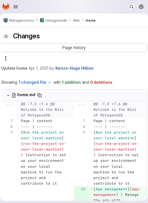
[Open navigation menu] (15, 6)
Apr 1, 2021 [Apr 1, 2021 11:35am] (38, 68)
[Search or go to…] (131, 6)
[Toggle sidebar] (5, 36)
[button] (74, 47)
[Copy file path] (39, 95)
